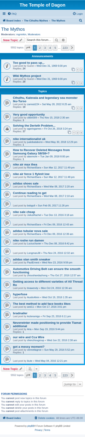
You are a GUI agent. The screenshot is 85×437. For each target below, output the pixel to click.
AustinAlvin (33, 297)
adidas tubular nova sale (30, 231)
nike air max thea (25, 164)
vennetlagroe (34, 349)
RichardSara (34, 167)
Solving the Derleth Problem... (34, 125)
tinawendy (32, 288)
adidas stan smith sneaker (31, 259)
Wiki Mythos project (27, 76)
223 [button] (65, 48)
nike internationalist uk (29, 139)
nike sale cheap (24, 212)
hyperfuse (20, 294)
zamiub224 (33, 104)
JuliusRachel (34, 215)
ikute (29, 360)
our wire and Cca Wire (28, 337)
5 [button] (55, 48)
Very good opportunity (29, 114)
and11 (30, 306)
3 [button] (45, 48)
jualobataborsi (35, 142)
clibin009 (32, 117)
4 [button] (50, 48)
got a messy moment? (28, 346)
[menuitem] (12, 14)
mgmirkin (21, 34)
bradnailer (20, 313)
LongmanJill (33, 253)
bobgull (31, 205)
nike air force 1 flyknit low (31, 174)
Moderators (34, 34)
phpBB (30, 426)
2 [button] (40, 48)
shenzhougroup (35, 340)
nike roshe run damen (28, 240)
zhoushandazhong (37, 275)
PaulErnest (33, 262)
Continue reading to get (29, 193)
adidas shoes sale (26, 183)
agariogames (34, 128)
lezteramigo (33, 316)
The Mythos (13, 29)
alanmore (32, 156)
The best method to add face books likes (41, 303)
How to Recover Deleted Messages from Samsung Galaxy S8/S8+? (41, 151)
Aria (29, 329)
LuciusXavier (34, 243)
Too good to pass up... (29, 62)
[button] (28, 47)
